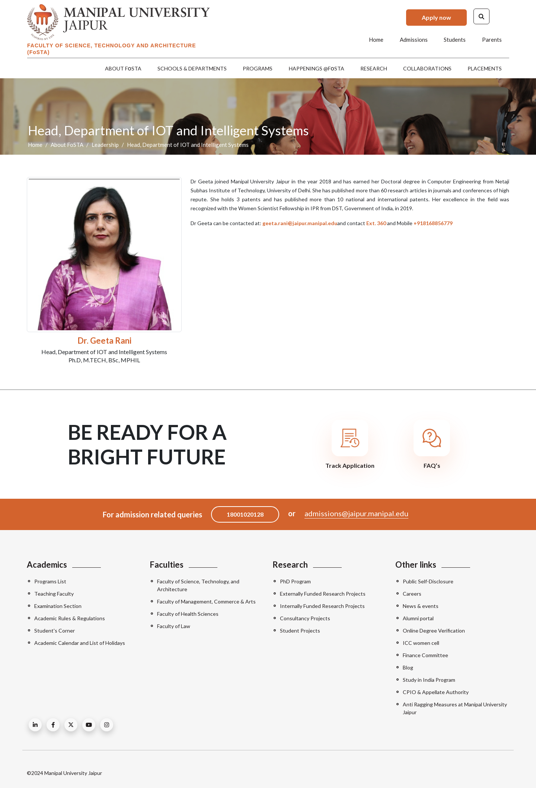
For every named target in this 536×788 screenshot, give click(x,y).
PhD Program (295, 581)
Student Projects (300, 630)
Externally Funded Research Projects (323, 593)
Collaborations (427, 68)
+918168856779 (433, 223)
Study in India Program (429, 680)
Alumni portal (418, 618)
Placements (485, 68)
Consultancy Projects (305, 618)
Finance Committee (425, 655)
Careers (412, 593)
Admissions (414, 39)
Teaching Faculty (54, 593)
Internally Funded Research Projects (322, 606)
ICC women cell (421, 643)
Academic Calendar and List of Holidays (79, 643)
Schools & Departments (192, 68)
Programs (258, 68)
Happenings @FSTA (316, 68)
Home (377, 39)
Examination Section (58, 606)
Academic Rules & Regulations (69, 618)
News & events (420, 606)
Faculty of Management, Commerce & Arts (206, 601)
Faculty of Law (173, 626)
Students (455, 39)
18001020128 (245, 514)
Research (373, 68)
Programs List (50, 581)
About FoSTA (67, 144)
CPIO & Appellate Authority (436, 692)
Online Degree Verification (434, 630)
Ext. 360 (376, 223)
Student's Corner (54, 630)
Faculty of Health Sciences (187, 614)
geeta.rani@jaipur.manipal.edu (299, 223)
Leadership (105, 144)
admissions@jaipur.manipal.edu (356, 513)
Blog (408, 667)
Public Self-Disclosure (428, 581)
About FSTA (123, 68)
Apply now (436, 17)
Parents (492, 39)
